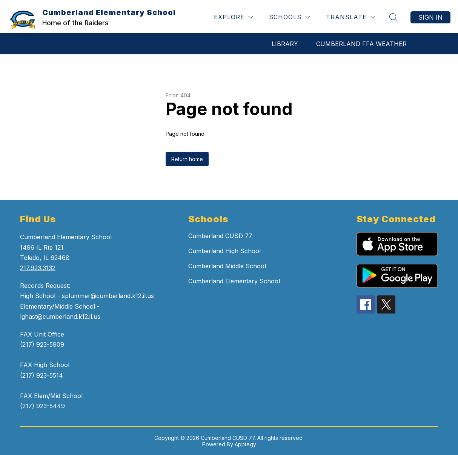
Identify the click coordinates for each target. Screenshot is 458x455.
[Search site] (393, 17)
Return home (187, 159)
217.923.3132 (37, 268)
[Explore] (233, 17)
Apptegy (245, 444)
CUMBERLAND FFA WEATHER (361, 44)
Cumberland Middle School (227, 266)
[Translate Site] (350, 17)
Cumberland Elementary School (234, 281)
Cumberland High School (224, 251)
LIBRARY (285, 44)
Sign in (430, 17)
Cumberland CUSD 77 (220, 236)
